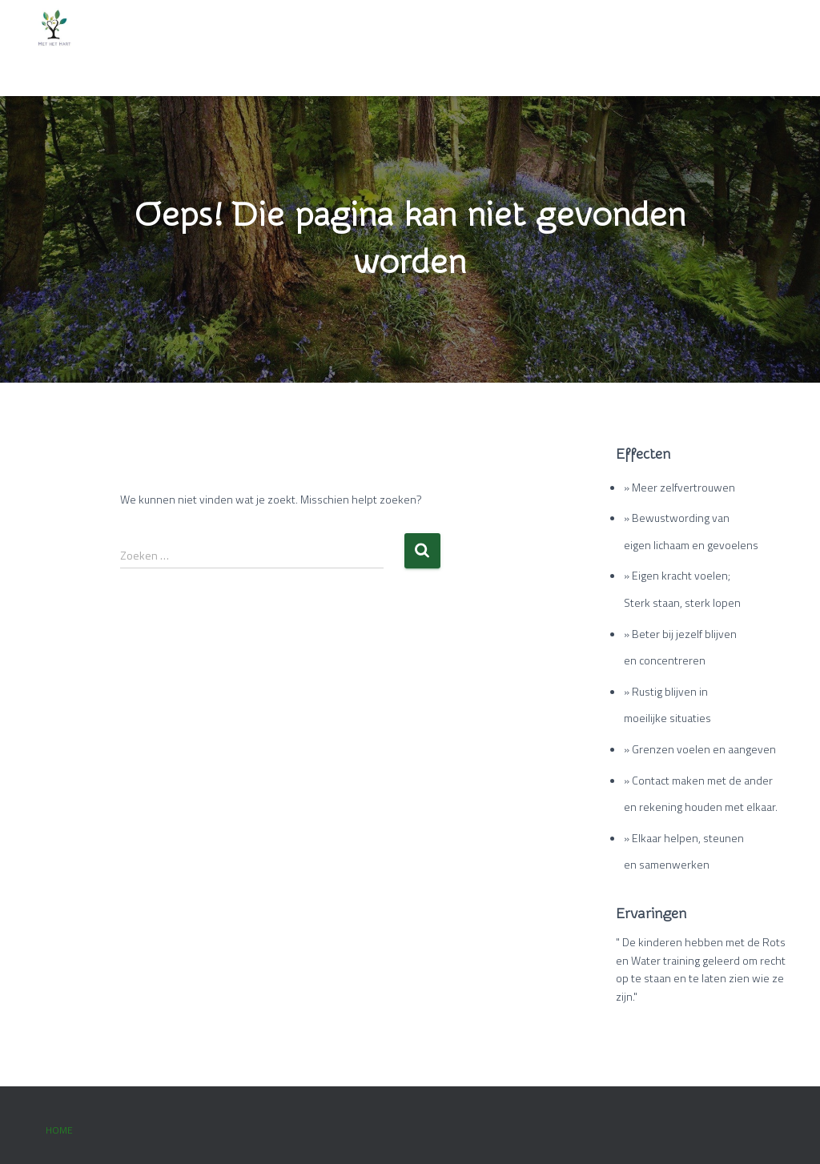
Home (59, 1130)
